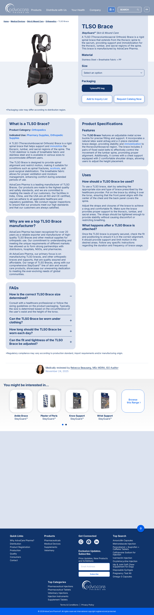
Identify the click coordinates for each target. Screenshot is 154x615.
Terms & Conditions (69, 605)
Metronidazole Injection (124, 544)
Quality (13, 554)
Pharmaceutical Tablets (59, 590)
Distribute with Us (56, 9)
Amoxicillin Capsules (123, 540)
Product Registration (20, 547)
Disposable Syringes (123, 570)
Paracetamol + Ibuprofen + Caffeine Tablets (126, 548)
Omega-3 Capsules (122, 577)
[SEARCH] (130, 9)
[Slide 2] (66, 424)
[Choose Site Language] (146, 9)
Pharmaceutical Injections (60, 586)
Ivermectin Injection (122, 558)
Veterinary (49, 550)
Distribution (15, 544)
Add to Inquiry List (97, 98)
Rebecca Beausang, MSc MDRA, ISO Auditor (94, 367)
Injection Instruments (58, 596)
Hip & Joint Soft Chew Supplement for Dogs (123, 565)
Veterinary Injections (58, 593)
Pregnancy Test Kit (122, 573)
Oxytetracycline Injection (125, 561)
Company (95, 9)
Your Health (78, 9)
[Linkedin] (96, 541)
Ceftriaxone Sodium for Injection (124, 553)
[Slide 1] (62, 424)
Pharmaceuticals (52, 540)
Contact (14, 560)
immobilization (132, 143)
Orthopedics (39, 129)
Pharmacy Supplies (38, 135)
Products (36, 9)
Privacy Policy (87, 605)
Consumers (15, 557)
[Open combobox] (113, 72)
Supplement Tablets (58, 600)
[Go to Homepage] (16, 8)
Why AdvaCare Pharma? (22, 540)
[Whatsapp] (81, 541)
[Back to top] (140, 528)
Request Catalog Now (129, 98)
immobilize (56, 146)
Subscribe (94, 574)
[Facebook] (88, 541)
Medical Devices (52, 544)
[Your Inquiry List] (111, 9)
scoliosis (55, 168)
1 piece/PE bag (97, 88)
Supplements (50, 547)
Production (15, 550)
